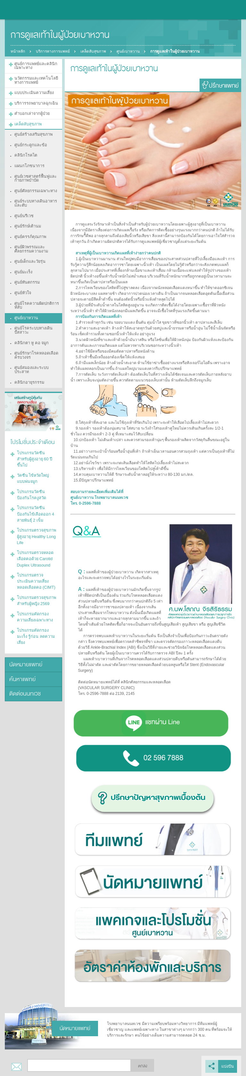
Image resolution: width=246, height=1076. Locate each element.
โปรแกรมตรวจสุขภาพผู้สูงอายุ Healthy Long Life (35, 503)
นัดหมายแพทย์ (24, 618)
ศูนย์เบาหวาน (129, 51)
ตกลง (142, 1066)
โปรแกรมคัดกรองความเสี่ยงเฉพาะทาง (35, 579)
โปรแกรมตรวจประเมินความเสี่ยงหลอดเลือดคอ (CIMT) (35, 545)
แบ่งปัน (228, 1065)
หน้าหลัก (18, 51)
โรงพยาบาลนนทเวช (22, 9)
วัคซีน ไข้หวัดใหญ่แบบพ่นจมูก (35, 448)
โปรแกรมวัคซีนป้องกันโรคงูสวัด (34, 463)
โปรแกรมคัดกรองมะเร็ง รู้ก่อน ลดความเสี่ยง (35, 594)
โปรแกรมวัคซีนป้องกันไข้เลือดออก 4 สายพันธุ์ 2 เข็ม (35, 482)
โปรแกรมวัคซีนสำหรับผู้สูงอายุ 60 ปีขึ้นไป (36, 433)
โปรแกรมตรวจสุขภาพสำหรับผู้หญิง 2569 (34, 564)
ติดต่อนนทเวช (24, 646)
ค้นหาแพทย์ (21, 632)
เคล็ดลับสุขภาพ (94, 51)
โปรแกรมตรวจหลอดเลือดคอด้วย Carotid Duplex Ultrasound (33, 524)
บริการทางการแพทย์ (53, 51)
